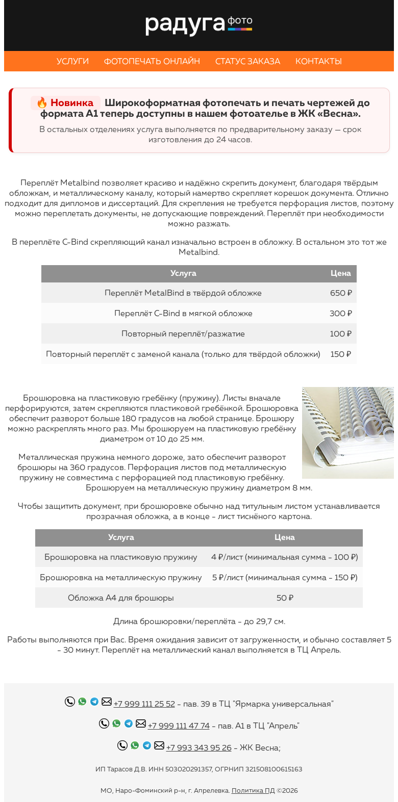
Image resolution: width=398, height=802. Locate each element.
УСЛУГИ (73, 61)
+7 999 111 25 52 (144, 703)
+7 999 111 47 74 (179, 725)
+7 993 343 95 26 (199, 747)
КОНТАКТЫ (318, 61)
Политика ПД (253, 790)
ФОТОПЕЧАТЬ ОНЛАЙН (152, 61)
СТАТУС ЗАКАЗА (247, 61)
